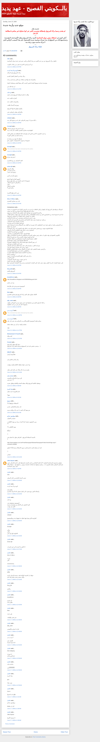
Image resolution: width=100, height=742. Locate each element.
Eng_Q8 (9, 269)
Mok (8, 292)
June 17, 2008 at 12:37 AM (14, 549)
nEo (8, 58)
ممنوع (8, 401)
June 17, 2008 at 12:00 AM (14, 480)
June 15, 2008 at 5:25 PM (14, 143)
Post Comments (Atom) (39, 737)
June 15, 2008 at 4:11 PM (14, 89)
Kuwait (9, 342)
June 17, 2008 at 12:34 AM (14, 536)
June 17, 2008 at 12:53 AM (14, 645)
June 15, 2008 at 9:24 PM (14, 273)
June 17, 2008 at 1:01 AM (14, 697)
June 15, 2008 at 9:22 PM (14, 265)
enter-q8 (9, 166)
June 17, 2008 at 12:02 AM (14, 494)
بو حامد (9, 92)
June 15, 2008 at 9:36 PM (14, 307)
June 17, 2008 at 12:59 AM (14, 670)
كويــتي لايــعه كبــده (12, 70)
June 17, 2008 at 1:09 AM (14, 720)
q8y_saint (10, 300)
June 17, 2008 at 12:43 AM (14, 591)
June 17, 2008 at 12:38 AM (14, 566)
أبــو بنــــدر (10, 310)
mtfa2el (9, 118)
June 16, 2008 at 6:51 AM (14, 412)
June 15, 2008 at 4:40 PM (14, 122)
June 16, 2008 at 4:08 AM (14, 385)
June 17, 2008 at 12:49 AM (14, 631)
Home (36, 732)
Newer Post (7, 732)
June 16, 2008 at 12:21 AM (14, 372)
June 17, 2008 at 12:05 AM (14, 520)
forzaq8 (9, 126)
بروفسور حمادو (11, 416)
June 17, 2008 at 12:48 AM (14, 619)
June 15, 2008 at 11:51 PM (14, 338)
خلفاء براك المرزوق (35, 47)
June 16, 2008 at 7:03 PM (14, 468)
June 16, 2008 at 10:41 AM (14, 457)
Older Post (64, 732)
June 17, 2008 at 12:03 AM (14, 509)
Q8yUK (9, 352)
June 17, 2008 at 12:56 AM (14, 658)
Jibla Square (11, 460)
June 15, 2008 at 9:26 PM (14, 288)
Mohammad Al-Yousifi (13, 334)
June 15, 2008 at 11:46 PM (14, 315)
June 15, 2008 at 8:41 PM (14, 203)
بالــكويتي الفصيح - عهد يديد (34, 8)
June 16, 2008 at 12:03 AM (14, 348)
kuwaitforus (10, 277)
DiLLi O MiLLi (11, 199)
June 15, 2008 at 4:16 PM (14, 114)
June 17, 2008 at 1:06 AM (14, 708)
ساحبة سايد (10, 376)
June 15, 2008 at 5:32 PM (14, 151)
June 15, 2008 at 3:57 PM (14, 67)
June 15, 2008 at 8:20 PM (14, 195)
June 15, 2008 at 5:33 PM (14, 163)
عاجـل (8, 472)
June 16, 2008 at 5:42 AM (14, 397)
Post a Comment (10, 724)
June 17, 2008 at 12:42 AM (14, 579)
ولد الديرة (9, 389)
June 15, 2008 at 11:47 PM (14, 330)
